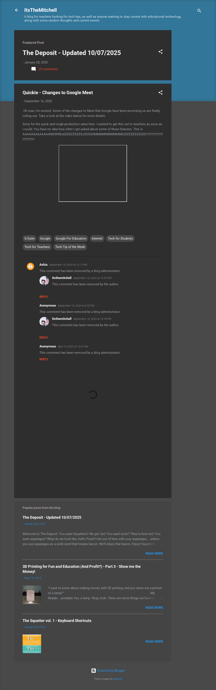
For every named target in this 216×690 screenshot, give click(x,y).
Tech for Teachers (37, 247)
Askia (43, 265)
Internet (97, 238)
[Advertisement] (188, 93)
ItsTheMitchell (40, 10)
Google (45, 238)
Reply (43, 296)
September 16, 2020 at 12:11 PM (68, 264)
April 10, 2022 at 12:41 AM (73, 346)
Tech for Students (120, 238)
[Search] (199, 11)
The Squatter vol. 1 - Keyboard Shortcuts (57, 620)
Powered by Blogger (108, 671)
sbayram (117, 679)
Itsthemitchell (62, 278)
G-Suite (29, 238)
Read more (154, 553)
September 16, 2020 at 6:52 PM (76, 305)
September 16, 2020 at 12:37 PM (92, 278)
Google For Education (71, 238)
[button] (160, 52)
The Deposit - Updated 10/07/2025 (72, 52)
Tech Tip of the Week (70, 247)
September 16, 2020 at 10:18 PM (92, 318)
